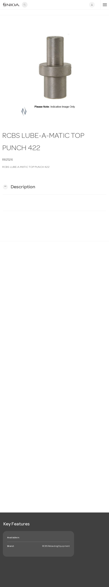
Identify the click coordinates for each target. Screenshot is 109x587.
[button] (19, 187)
